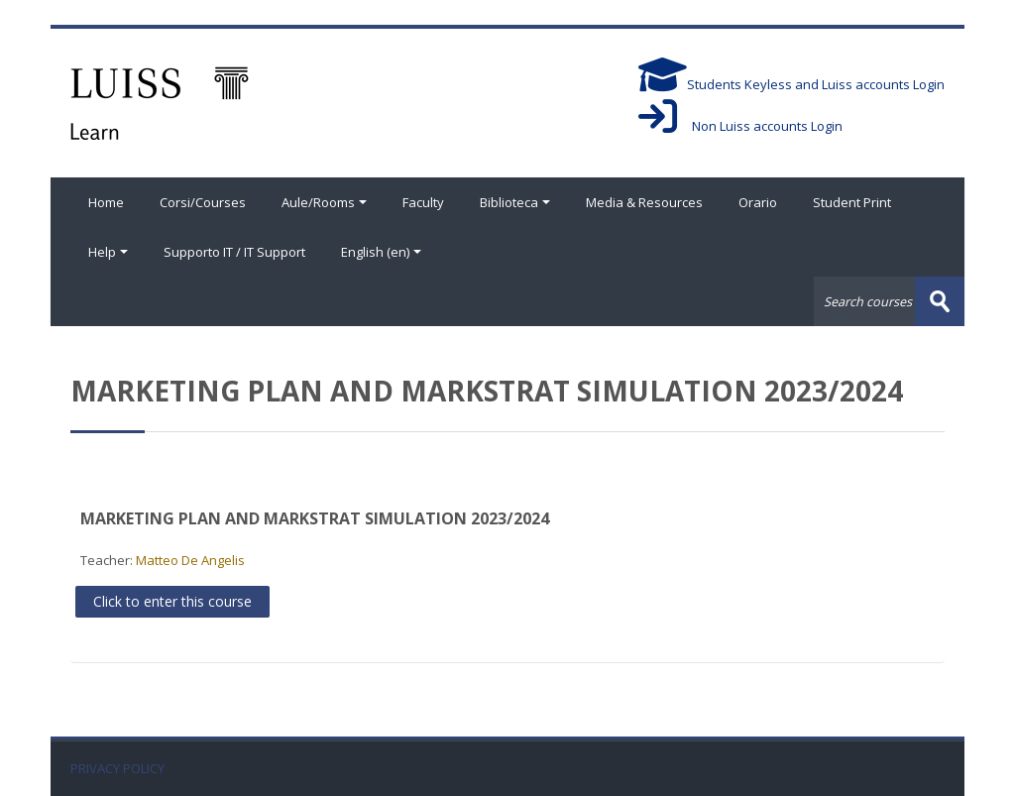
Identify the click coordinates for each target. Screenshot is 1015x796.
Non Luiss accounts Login (740, 126)
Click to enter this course (172, 601)
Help (108, 252)
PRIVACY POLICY (117, 768)
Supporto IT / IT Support (234, 252)
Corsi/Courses (203, 202)
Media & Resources (644, 202)
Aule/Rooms (324, 202)
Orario (757, 202)
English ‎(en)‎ (381, 252)
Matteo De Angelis (190, 560)
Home (106, 202)
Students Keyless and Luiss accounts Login (791, 84)
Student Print (852, 202)
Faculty (423, 202)
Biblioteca (515, 202)
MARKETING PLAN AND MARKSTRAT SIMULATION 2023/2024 (314, 518)
